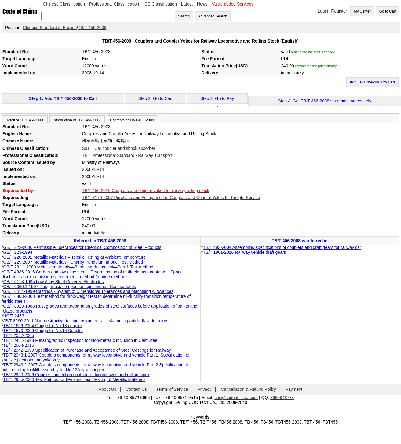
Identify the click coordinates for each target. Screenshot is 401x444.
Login (323, 11)
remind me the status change (313, 52)
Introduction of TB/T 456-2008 (77, 120)
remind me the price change (316, 66)
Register (339, 11)
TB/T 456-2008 (92, 27)
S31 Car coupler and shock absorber (118, 148)
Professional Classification (114, 4)
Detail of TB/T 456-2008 (24, 120)
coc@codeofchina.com (236, 397)
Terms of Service (172, 389)
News (202, 4)
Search (184, 16)
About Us (107, 389)
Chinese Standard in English (50, 27)
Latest (187, 4)
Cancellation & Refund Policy (248, 389)
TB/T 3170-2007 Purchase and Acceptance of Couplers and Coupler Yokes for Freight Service (171, 197)
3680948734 (282, 397)
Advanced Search (212, 16)
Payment (294, 389)
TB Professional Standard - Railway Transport (127, 155)
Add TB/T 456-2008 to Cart (372, 82)
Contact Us (136, 389)
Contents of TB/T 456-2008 (132, 120)
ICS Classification (160, 4)
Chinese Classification (64, 4)
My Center (362, 11)
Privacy (205, 389)
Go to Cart (387, 11)
